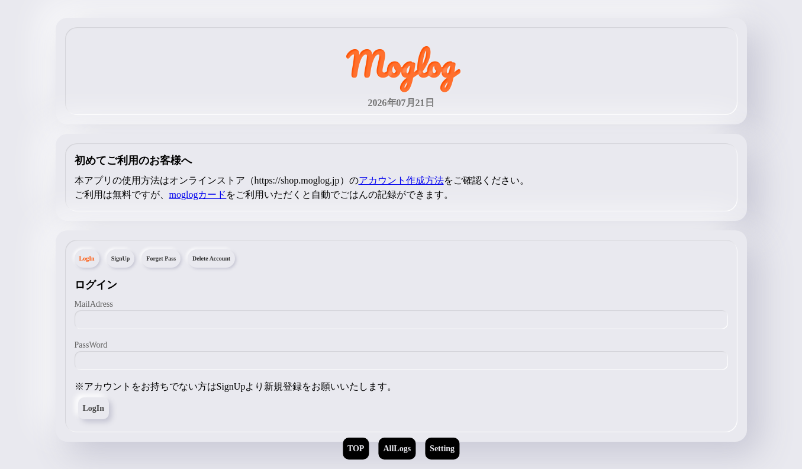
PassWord (91, 344)
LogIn (94, 408)
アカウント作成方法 (401, 180)
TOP (356, 448)
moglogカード (198, 194)
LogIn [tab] (87, 258)
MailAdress (94, 304)
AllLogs (397, 448)
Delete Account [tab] (211, 258)
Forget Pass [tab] (161, 258)
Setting (442, 448)
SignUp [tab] (120, 258)
